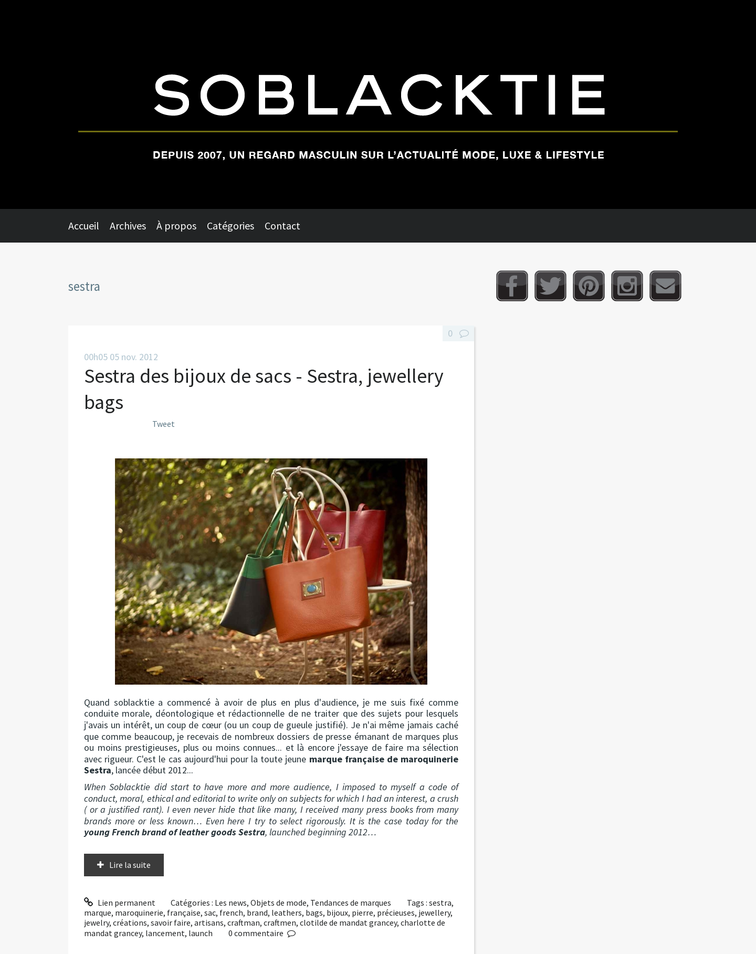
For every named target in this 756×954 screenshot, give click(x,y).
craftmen (280, 922)
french (231, 912)
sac (210, 912)
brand (257, 912)
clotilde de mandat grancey (348, 922)
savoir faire (171, 922)
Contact (282, 225)
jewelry (96, 922)
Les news (231, 902)
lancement (165, 933)
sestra (440, 902)
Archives (128, 225)
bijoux (337, 912)
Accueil (83, 225)
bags (314, 912)
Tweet (163, 423)
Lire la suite (130, 864)
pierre (362, 912)
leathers (286, 912)
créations (130, 922)
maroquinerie (139, 912)
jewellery (434, 912)
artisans (209, 922)
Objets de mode (278, 902)
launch (200, 933)
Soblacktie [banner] (378, 104)
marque (97, 912)
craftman (243, 922)
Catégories (230, 225)
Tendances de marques (350, 902)
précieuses (396, 912)
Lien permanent (119, 902)
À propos (176, 225)
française (184, 912)
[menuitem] (89, 226)
